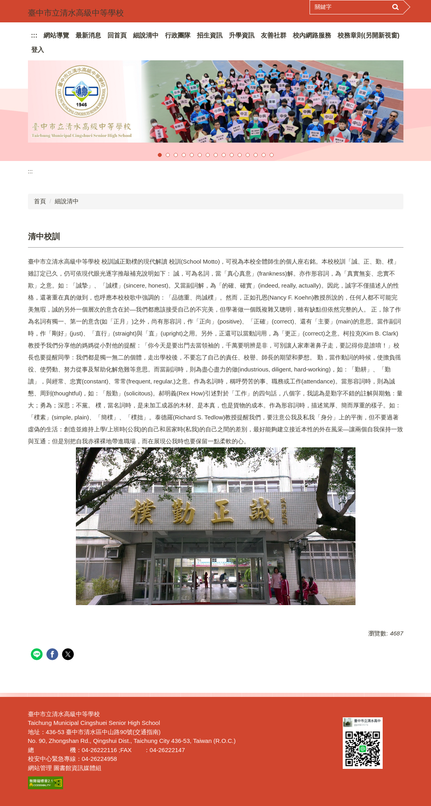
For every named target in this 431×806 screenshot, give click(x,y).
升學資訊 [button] (241, 35)
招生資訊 (209, 35)
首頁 (40, 201)
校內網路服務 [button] (312, 35)
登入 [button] (37, 49)
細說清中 (67, 201)
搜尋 (395, 7)
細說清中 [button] (146, 35)
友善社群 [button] (273, 35)
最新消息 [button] (88, 35)
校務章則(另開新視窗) (368, 35)
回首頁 (117, 35)
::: (34, 35)
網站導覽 (56, 35)
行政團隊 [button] (178, 35)
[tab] (160, 155)
